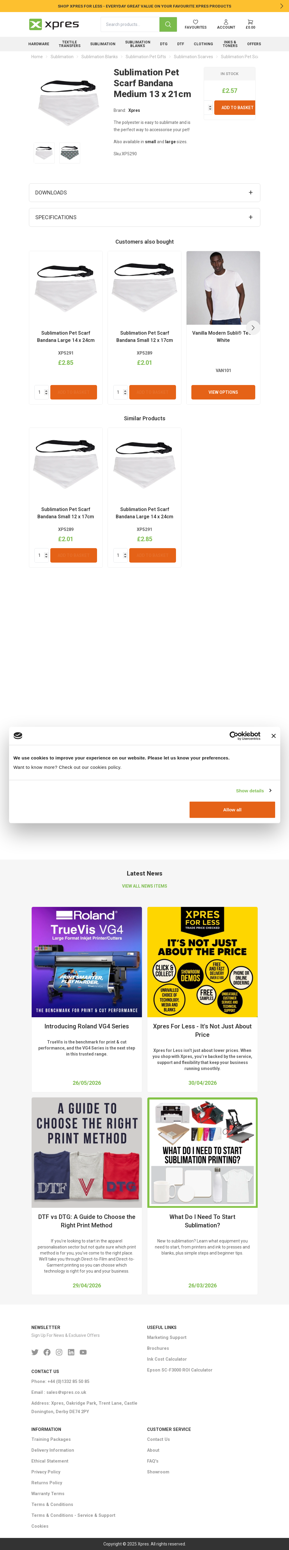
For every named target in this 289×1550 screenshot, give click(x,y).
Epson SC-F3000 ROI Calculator (179, 1370)
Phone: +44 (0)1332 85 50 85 (60, 1381)
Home (37, 56)
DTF (180, 44)
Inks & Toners (230, 44)
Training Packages (51, 1439)
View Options (223, 667)
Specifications (56, 217)
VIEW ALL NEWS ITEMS (144, 886)
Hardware (38, 44)
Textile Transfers (69, 44)
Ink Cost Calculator (167, 1359)
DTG (164, 44)
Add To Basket (237, 107)
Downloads (51, 192)
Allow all (232, 809)
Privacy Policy (45, 1472)
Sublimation (102, 44)
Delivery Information (52, 1450)
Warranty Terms (47, 1493)
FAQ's (153, 1461)
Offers (254, 44)
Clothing (203, 44)
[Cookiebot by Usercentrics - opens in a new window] (234, 735)
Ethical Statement (49, 1461)
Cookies (40, 1526)
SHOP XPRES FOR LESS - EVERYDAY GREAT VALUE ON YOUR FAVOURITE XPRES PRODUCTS (144, 6)
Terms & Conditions (52, 1504)
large (170, 141)
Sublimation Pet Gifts (146, 56)
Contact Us (158, 1439)
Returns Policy (46, 1482)
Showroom (158, 1472)
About (153, 1450)
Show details (250, 790)
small (150, 141)
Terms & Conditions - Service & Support (73, 1515)
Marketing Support (167, 1337)
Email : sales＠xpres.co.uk (58, 1392)
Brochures (158, 1348)
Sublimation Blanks (137, 44)
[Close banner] (274, 736)
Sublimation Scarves (193, 56)
